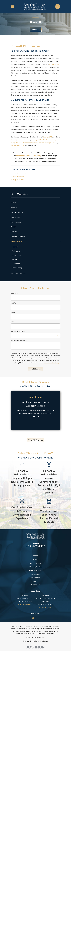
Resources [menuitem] (14, 232)
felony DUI (14, 143)
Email (12, 322)
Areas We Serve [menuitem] (16, 241)
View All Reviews (35, 440)
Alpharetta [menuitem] (16, 251)
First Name (14, 294)
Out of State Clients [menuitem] (18, 273)
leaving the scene (51, 143)
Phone (13, 312)
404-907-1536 (35, 546)
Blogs (35, 581)
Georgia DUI (47, 137)
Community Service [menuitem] (18, 237)
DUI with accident (25, 143)
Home (35, 560)
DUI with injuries (38, 143)
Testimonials (35, 578)
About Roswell (18, 177)
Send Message (35, 369)
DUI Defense (35, 574)
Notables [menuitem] (14, 207)
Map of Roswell (18, 180)
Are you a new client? (18, 331)
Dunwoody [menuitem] (16, 264)
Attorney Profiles (35, 567)
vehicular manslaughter (50, 140)
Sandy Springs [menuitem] (17, 268)
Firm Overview (35, 563)
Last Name (14, 303)
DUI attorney (54, 64)
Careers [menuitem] (13, 227)
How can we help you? (19, 341)
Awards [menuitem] (13, 203)
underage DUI (36, 140)
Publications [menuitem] (15, 217)
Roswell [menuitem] (15, 247)
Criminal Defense (35, 571)
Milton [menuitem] (14, 259)
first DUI (14, 140)
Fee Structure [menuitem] (16, 222)
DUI (20, 61)
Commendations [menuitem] (17, 212)
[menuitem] (26, 641)
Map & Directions (24, 605)
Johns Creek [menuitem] (16, 255)
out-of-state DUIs (17, 146)
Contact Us (35, 29)
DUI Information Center (21, 174)
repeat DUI (22, 140)
